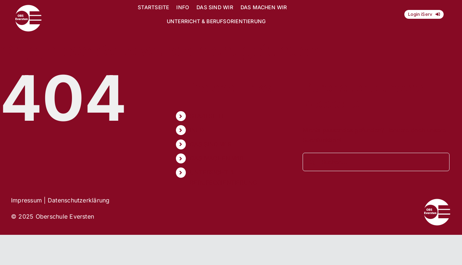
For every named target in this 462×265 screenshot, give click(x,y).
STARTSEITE (207, 116)
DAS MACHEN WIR (216, 158)
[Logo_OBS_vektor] (28, 7)
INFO (197, 130)
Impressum (26, 200)
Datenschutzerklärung (79, 200)
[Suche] (312, 162)
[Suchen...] (376, 162)
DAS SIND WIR (210, 144)
